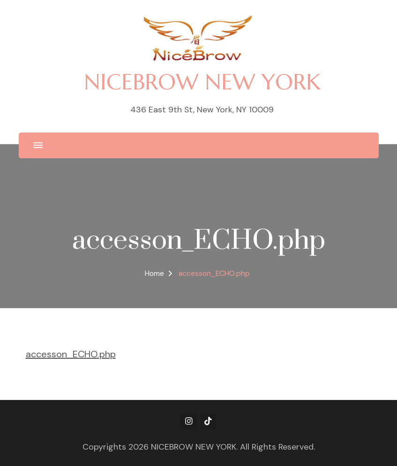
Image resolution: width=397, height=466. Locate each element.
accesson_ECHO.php (71, 354)
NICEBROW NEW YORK (202, 82)
